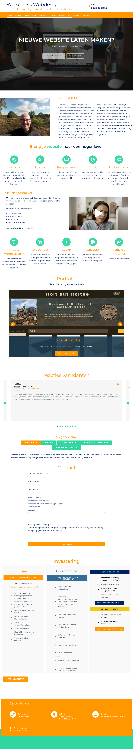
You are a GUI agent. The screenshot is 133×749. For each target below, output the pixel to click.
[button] (98, 213)
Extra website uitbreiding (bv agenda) (47, 504)
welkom (18, 15)
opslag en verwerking (93, 528)
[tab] (31, 442)
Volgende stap (64, 15)
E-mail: (104, 714)
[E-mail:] (95, 714)
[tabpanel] (66, 400)
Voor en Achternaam (38, 473)
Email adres (34, 481)
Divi (98, 128)
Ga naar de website (66, 353)
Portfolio (43, 15)
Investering (87, 15)
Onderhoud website (39, 501)
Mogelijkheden (30, 15)
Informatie (35, 507)
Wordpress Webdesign (33, 4)
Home (10, 15)
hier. (93, 458)
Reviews (53, 15)
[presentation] (44, 537)
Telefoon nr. (34, 490)
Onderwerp (33, 498)
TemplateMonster (120, 125)
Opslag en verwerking (38, 525)
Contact (76, 15)
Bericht (32, 511)
